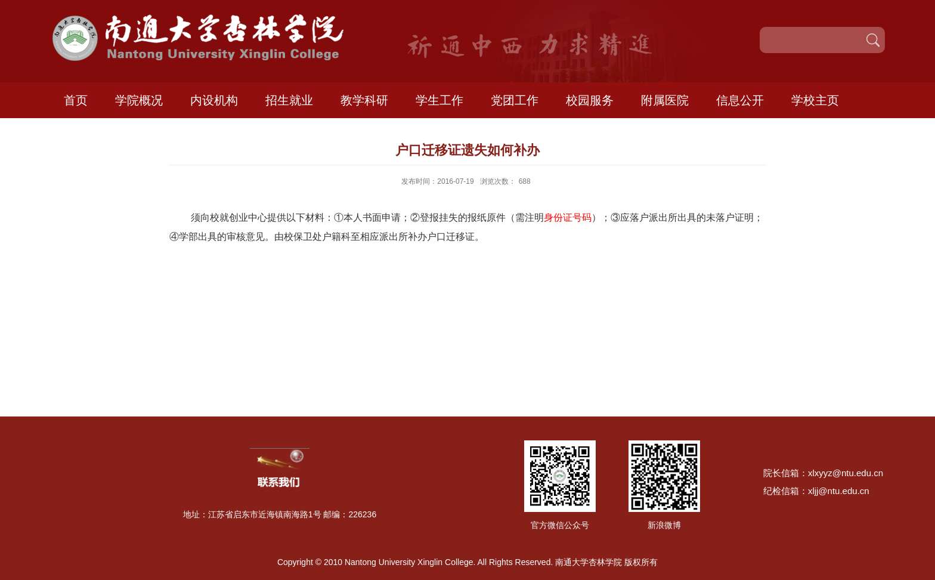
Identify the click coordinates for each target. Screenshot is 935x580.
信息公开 (740, 100)
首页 (76, 100)
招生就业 (289, 100)
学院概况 (139, 100)
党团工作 (514, 100)
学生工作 (439, 100)
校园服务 (590, 100)
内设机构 (214, 100)
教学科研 (364, 100)
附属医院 (665, 100)
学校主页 (815, 100)
